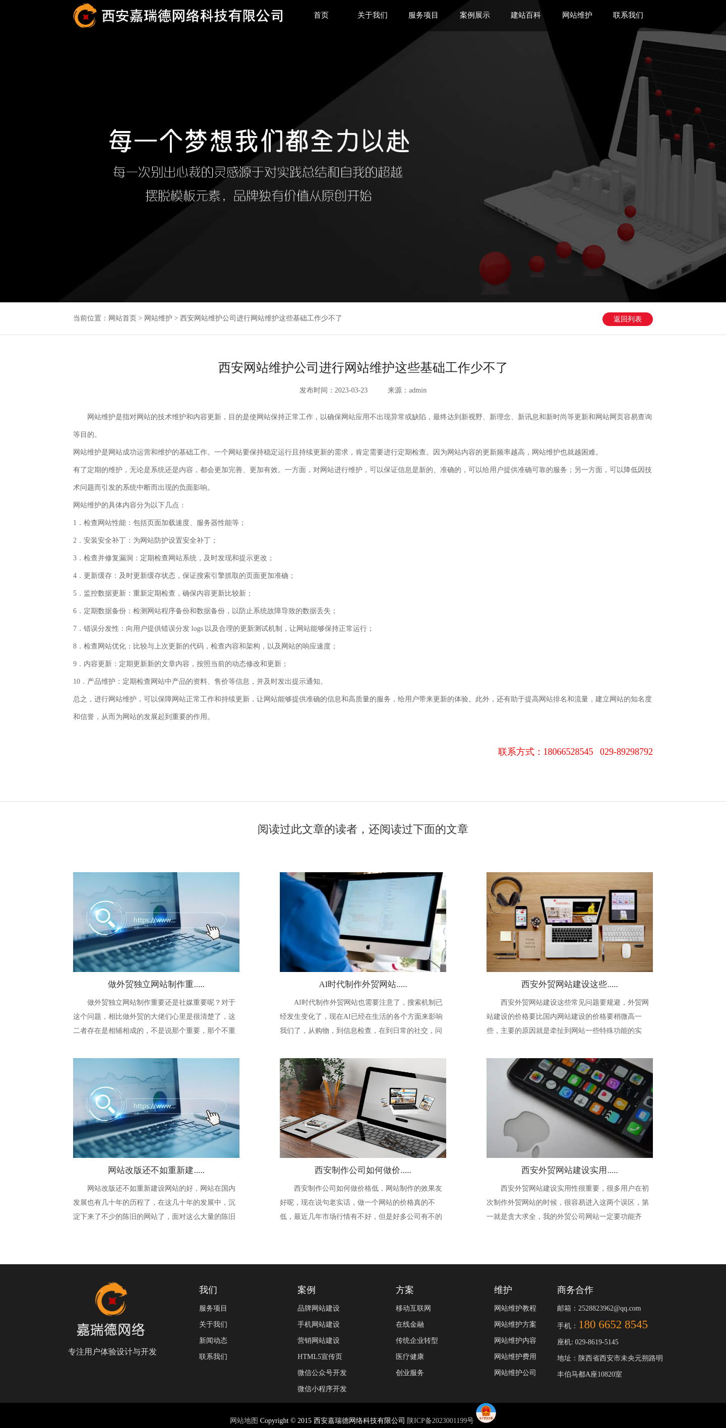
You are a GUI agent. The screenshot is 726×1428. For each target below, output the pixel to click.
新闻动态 (213, 1340)
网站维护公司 (515, 1373)
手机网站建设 (318, 1324)
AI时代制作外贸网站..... (363, 984)
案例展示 (475, 15)
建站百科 (526, 15)
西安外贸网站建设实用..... (569, 1170)
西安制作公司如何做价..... (363, 1170)
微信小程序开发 (322, 1389)
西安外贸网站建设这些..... (569, 984)
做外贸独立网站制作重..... (156, 984)
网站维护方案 (515, 1324)
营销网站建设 (318, 1340)
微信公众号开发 (322, 1373)
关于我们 (372, 15)
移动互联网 (413, 1308)
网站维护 (577, 15)
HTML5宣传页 (319, 1356)
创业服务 (410, 1373)
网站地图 (245, 1420)
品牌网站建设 (318, 1308)
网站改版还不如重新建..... (156, 1170)
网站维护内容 (515, 1340)
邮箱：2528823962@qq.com (599, 1308)
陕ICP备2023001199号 (440, 1420)
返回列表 (628, 319)
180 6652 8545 (613, 1324)
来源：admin (407, 390)
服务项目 (423, 15)
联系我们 (628, 15)
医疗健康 (410, 1356)
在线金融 (410, 1324)
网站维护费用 (515, 1356)
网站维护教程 (515, 1308)
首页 (321, 15)
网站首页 (122, 318)
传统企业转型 (417, 1340)
